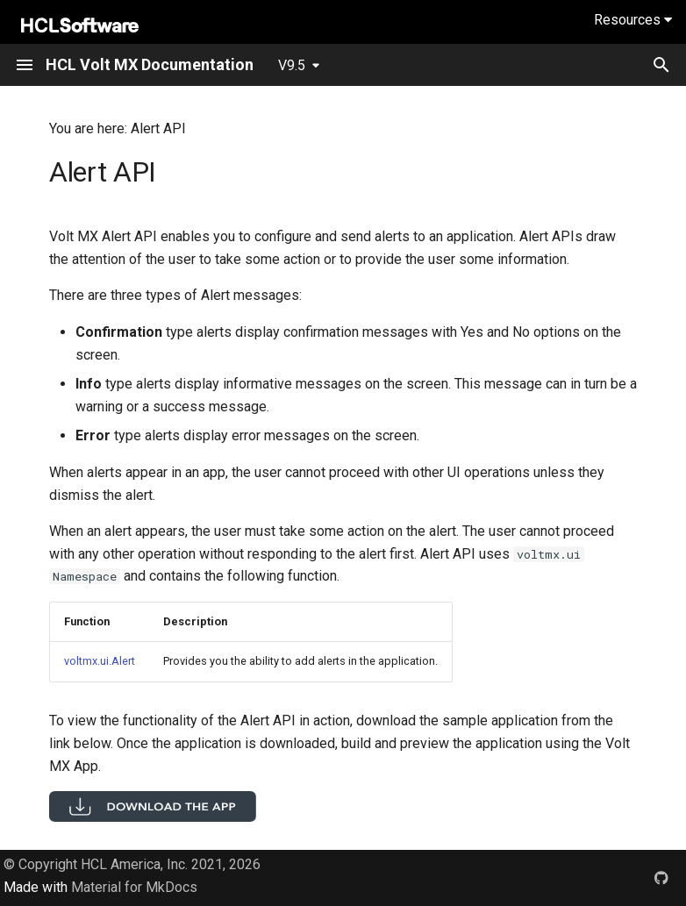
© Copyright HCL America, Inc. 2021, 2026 (132, 864)
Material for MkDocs (134, 887)
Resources (633, 19)
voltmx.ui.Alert (99, 660)
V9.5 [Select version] (291, 65)
